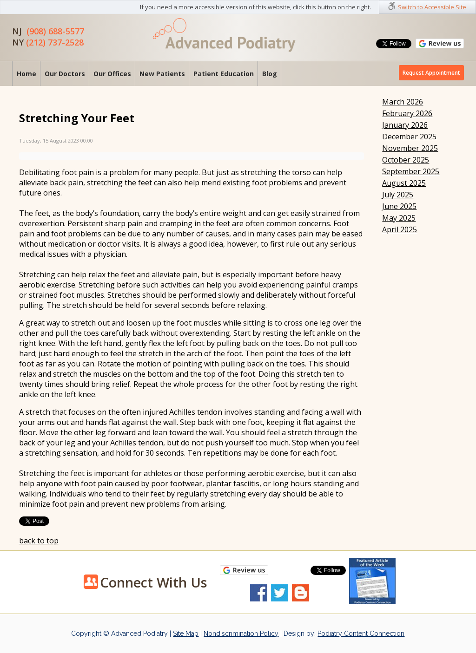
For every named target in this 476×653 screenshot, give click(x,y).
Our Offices (112, 73)
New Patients (162, 73)
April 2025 (399, 229)
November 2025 (410, 148)
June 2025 (399, 206)
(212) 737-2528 (55, 42)
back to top (39, 540)
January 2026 (405, 125)
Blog (269, 73)
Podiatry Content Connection (360, 633)
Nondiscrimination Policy (241, 633)
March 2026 (402, 102)
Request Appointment (431, 73)
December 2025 (409, 136)
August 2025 (404, 183)
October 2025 (405, 160)
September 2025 (410, 171)
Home (26, 73)
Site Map (185, 633)
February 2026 (407, 113)
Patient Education (223, 73)
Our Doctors (65, 73)
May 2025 (399, 218)
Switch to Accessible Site (432, 7)
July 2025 (397, 194)
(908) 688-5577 (55, 31)
